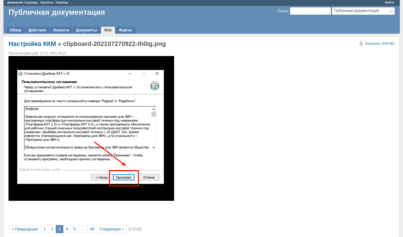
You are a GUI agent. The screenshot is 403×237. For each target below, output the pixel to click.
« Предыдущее (25, 229)
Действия (37, 30)
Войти (389, 2)
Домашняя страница (22, 2)
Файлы (125, 30)
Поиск (282, 11)
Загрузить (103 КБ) (379, 43)
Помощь (62, 2)
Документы (86, 30)
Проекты (47, 2)
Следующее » (111, 229)
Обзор (15, 30)
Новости (61, 30)
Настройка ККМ (32, 43)
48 (92, 229)
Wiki (108, 30)
